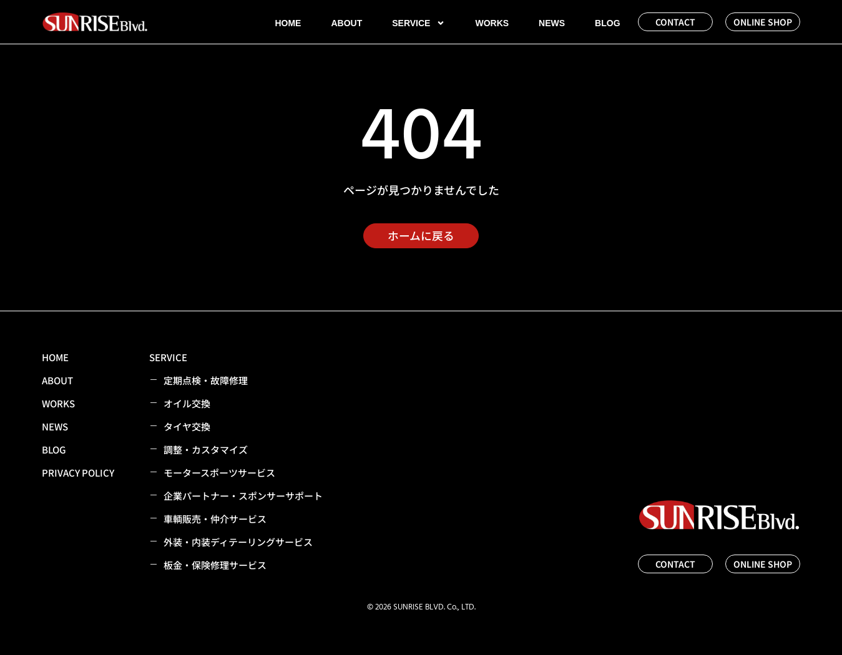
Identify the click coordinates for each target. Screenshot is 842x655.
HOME (288, 23)
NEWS (552, 23)
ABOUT (346, 23)
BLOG (607, 23)
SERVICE (418, 23)
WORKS (492, 23)
